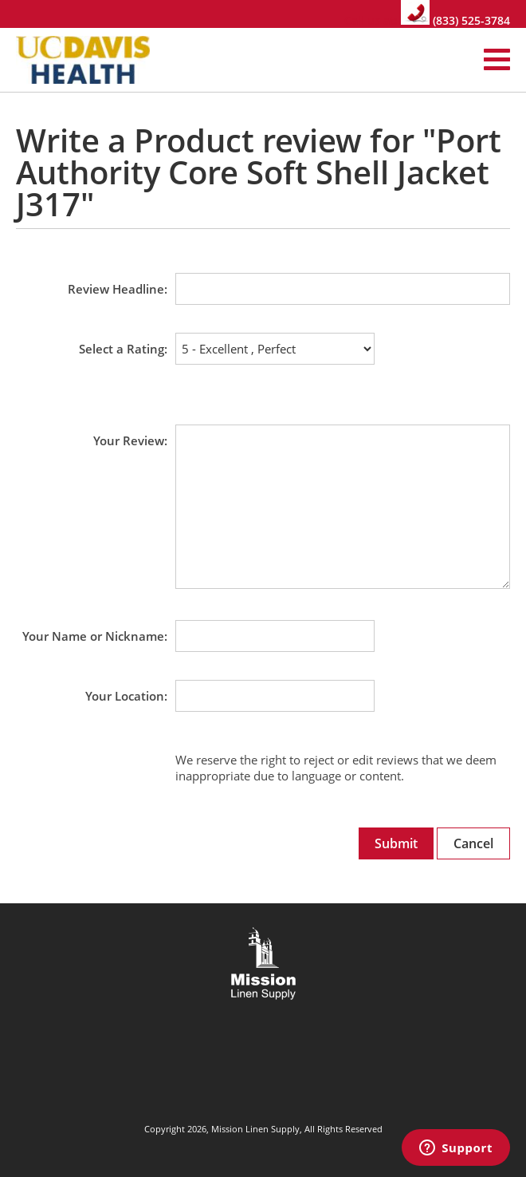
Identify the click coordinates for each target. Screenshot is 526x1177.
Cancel (473, 843)
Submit (396, 843)
